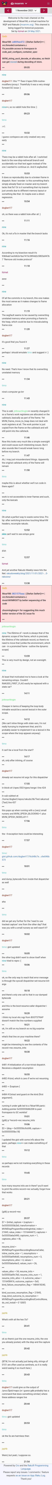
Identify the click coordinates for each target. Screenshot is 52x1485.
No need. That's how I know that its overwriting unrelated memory (25, 371)
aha (4, 901)
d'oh (4, 551)
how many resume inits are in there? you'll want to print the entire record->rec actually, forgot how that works (26, 1189)
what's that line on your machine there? (21, 1036)
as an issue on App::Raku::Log (30, 1475)
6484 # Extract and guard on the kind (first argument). (22, 1096)
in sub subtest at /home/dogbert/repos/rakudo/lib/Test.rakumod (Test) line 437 (25, 799)
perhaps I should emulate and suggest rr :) (25, 352)
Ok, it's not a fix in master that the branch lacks (25, 233)
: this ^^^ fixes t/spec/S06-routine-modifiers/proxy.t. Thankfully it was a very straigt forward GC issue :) (26, 84)
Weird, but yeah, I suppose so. (16, 1455)
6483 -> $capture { (11, 1086)
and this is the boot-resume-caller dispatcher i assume (24, 1008)
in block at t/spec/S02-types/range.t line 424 (24, 787)
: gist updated (11, 947)
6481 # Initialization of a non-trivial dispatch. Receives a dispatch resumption (24, 1066)
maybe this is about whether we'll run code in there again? (24, 485)
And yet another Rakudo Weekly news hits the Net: (25, 573)
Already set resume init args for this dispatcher (25, 777)
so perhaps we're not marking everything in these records (26, 1165)
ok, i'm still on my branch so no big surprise (23, 1028)
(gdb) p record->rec (11, 1211)
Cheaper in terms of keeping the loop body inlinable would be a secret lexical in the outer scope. (24, 709)
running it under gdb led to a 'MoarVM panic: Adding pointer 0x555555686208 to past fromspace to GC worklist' (23, 1109)
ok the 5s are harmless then (15, 1436)
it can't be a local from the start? (18, 750)
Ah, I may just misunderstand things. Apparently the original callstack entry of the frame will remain (25, 462)
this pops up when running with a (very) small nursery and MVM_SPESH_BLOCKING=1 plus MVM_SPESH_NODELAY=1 (24, 813)
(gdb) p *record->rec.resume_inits (18, 1120)
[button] (48, 3)
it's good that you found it (14, 342)
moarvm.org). (27, 24)
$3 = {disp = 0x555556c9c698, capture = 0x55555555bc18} (21, 1130)
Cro (17, 1465)
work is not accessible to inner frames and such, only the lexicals (25, 498)
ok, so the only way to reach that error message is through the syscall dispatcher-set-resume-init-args (26, 981)
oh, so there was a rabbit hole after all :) (21, 214)
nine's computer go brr (13, 392)
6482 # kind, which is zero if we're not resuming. (25, 1078)
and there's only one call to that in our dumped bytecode (24, 996)
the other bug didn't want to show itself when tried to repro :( (24, 959)
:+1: (4, 126)
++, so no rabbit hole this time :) (19, 107)
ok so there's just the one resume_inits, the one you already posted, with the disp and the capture (26, 1340)
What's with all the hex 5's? (15, 1319)
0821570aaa (18, 593)
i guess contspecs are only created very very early (23, 139)
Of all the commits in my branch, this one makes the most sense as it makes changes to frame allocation (25, 301)
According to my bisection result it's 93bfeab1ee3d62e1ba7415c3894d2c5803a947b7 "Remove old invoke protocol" (26, 256)
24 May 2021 (34, 31)
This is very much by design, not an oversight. (24, 660)
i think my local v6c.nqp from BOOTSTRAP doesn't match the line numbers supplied (22, 1019)
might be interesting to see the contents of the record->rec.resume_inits (24, 1046)
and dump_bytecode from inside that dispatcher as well (25, 881)
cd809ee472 (18, 42)
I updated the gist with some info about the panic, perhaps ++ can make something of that (24, 1143)
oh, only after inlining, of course (17, 760)
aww (4, 279)
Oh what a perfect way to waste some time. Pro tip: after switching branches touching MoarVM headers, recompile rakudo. (25, 520)
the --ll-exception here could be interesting (22, 834)
